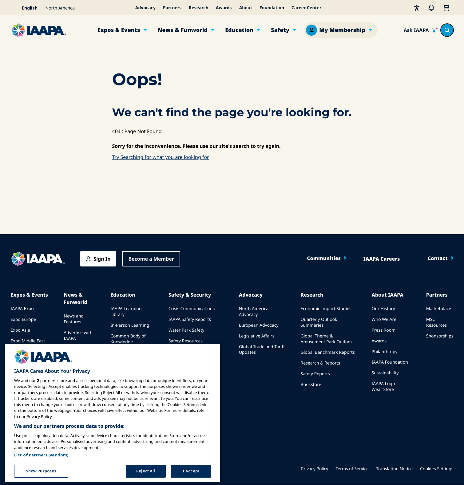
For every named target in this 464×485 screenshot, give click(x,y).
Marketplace (438, 309)
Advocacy (145, 8)
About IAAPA (387, 294)
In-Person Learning (129, 325)
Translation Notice (394, 469)
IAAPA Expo (22, 309)
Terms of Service (352, 469)
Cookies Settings (436, 469)
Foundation (272, 8)
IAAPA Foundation (390, 362)
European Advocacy (259, 325)
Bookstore (311, 385)
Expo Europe (23, 319)
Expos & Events (118, 30)
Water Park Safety (186, 330)
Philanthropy (385, 352)
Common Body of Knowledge (128, 339)
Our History (383, 309)
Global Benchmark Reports (328, 352)
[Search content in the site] (447, 30)
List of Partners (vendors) (41, 453)
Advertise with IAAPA (78, 335)
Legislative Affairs (256, 336)
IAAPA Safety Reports (190, 319)
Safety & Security (190, 294)
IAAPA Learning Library (125, 311)
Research (198, 8)
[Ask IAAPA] (421, 30)
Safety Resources (186, 341)
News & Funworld (182, 30)
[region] (112, 411)
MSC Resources (436, 322)
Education (239, 30)
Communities (324, 258)
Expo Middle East (28, 341)
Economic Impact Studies (326, 309)
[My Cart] (446, 7)
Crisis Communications (192, 309)
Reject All (145, 469)
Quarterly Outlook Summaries (319, 322)
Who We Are (384, 319)
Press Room (384, 330)
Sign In (102, 258)
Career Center (306, 8)
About (245, 8)
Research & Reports (320, 363)
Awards (224, 8)
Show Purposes (41, 469)
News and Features (74, 319)
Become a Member (151, 258)
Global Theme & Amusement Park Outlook (327, 339)
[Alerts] (431, 7)
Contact (438, 258)
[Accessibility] (416, 7)
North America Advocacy (253, 311)
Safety (280, 30)
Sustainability (385, 373)
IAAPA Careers (381, 259)
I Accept (191, 469)
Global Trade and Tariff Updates (262, 350)
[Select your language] (26, 7)
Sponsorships (440, 336)
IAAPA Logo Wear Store (383, 386)
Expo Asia (20, 330)
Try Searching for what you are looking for (160, 157)
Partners (172, 8)
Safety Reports (315, 374)
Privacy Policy (314, 469)
